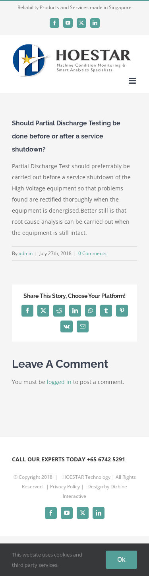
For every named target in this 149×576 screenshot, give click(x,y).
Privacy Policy (65, 486)
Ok (121, 559)
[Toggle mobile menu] (133, 81)
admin (26, 253)
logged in (59, 382)
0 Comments (92, 253)
